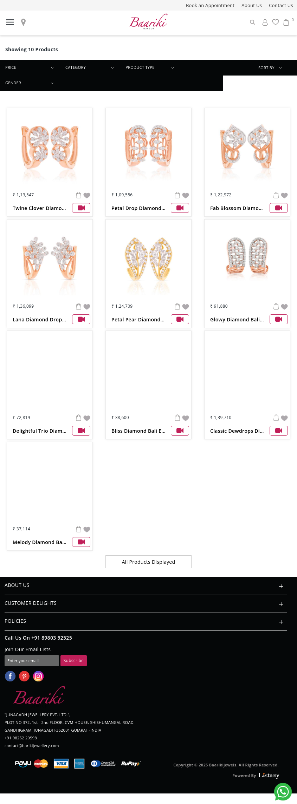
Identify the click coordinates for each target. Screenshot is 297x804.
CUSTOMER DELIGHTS (146, 604)
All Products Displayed (148, 561)
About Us (251, 5)
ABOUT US (146, 586)
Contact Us (281, 5)
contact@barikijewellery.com (32, 745)
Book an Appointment (210, 5)
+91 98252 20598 (21, 737)
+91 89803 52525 (51, 637)
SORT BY (272, 68)
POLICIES (146, 621)
